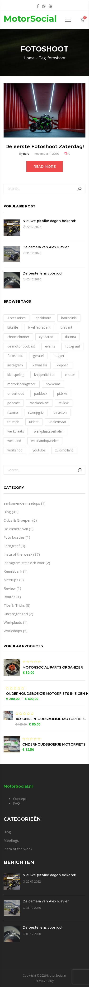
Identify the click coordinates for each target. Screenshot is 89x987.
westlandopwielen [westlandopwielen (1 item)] (45, 440)
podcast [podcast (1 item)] (13, 403)
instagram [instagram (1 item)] (15, 365)
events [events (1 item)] (50, 346)
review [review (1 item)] (64, 403)
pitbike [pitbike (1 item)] (62, 393)
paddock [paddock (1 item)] (40, 393)
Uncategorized (16, 613)
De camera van (16, 528)
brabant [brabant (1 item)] (66, 327)
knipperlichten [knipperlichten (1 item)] (44, 374)
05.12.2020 (32, 279)
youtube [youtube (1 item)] (39, 450)
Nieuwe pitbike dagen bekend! (49, 221)
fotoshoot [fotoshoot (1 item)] (15, 355)
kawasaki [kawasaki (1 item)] (40, 365)
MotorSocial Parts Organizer (53, 667)
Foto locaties (14, 537)
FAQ (16, 803)
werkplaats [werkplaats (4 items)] (15, 431)
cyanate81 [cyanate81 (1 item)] (47, 337)
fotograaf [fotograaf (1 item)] (72, 346)
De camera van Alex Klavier (46, 247)
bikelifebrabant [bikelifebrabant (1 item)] (39, 327)
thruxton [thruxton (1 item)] (60, 412)
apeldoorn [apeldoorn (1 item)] (43, 318)
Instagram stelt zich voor (24, 562)
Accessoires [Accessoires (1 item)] (16, 318)
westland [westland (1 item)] (14, 440)
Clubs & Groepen (17, 520)
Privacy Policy (45, 981)
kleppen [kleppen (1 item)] (63, 365)
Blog (7, 511)
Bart (26, 154)
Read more (44, 166)
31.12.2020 (32, 253)
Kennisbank (13, 571)
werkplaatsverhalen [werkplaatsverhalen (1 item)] (49, 431)
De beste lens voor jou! (42, 273)
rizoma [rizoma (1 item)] (12, 412)
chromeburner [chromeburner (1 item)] (18, 337)
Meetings (11, 840)
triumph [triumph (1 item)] (13, 422)
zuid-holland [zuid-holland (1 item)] (64, 450)
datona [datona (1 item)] (70, 337)
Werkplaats (13, 622)
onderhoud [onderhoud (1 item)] (15, 393)
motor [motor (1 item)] (70, 374)
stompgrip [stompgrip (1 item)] (36, 412)
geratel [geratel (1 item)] (38, 355)
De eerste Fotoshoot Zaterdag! (44, 146)
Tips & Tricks (14, 605)
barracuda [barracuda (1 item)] (69, 318)
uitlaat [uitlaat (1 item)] (34, 422)
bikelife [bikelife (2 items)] (12, 327)
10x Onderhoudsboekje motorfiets (50, 719)
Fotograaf (12, 545)
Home (29, 57)
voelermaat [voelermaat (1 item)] (57, 422)
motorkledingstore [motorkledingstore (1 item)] (21, 384)
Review (10, 588)
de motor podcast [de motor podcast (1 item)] (21, 346)
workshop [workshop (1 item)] (15, 450)
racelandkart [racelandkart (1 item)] (39, 403)
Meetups (11, 579)
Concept (20, 798)
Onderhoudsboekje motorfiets (53, 744)
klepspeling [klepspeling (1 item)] (15, 374)
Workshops (13, 630)
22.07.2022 (32, 227)
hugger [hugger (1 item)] (59, 355)
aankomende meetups (22, 503)
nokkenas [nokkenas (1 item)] (53, 384)
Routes (9, 596)
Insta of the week (18, 554)
